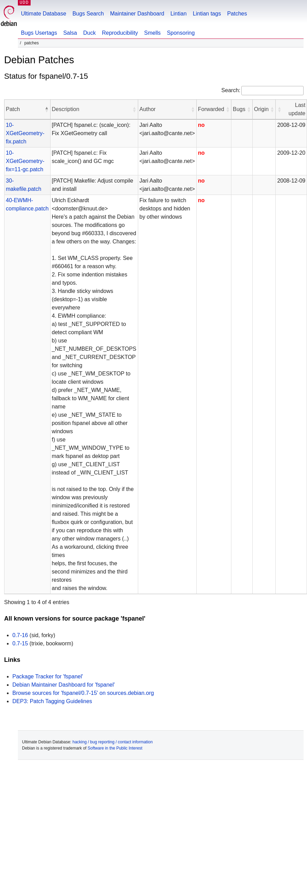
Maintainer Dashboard (137, 14)
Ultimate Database (43, 14)
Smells (152, 33)
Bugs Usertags (39, 33)
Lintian (179, 14)
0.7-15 (20, 643)
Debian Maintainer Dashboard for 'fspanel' (63, 685)
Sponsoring (181, 33)
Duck (89, 33)
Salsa (70, 33)
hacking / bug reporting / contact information (113, 742)
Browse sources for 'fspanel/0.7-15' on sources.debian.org (83, 693)
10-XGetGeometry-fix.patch (25, 133)
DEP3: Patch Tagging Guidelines (52, 701)
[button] (47, 109)
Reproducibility (120, 33)
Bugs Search (88, 14)
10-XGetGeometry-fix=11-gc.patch (25, 161)
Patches (237, 14)
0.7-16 (20, 635)
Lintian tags (207, 14)
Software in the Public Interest (115, 748)
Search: (230, 90)
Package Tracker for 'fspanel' (47, 676)
